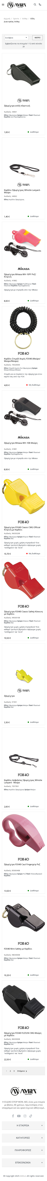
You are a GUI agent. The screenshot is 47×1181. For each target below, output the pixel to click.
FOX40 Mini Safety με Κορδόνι (18, 949)
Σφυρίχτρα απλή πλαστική (17, 106)
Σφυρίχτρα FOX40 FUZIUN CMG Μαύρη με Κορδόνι (22, 1034)
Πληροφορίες (23, 1150)
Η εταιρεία (23, 1125)
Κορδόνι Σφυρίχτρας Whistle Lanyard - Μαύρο (22, 191)
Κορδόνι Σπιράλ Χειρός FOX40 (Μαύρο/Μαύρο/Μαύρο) (22, 360)
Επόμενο (22, 1071)
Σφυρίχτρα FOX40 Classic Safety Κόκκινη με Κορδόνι (23, 612)
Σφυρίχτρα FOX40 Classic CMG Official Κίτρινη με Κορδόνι (22, 528)
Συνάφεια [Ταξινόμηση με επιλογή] (16, 37)
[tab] (23, 1125)
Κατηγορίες (23, 1137)
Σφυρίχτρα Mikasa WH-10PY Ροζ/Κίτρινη (20, 275)
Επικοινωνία (23, 1162)
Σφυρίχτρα (9, 696)
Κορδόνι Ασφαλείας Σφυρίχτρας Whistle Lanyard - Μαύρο (23, 781)
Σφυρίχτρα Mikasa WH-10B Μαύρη (20, 443)
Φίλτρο (37, 38)
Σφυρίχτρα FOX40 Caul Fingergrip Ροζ (22, 864)
